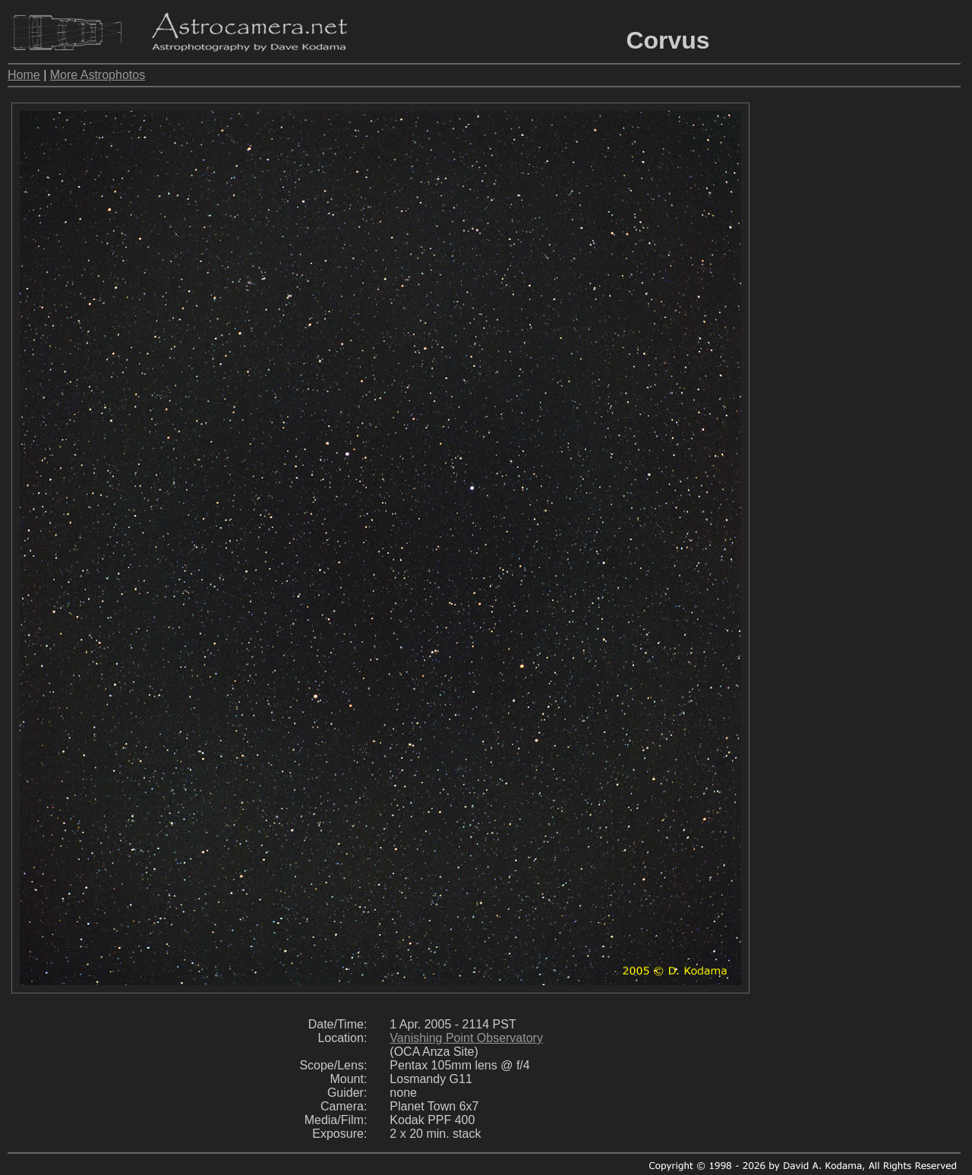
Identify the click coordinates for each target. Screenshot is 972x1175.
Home (24, 74)
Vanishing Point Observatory (466, 1037)
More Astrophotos (97, 74)
